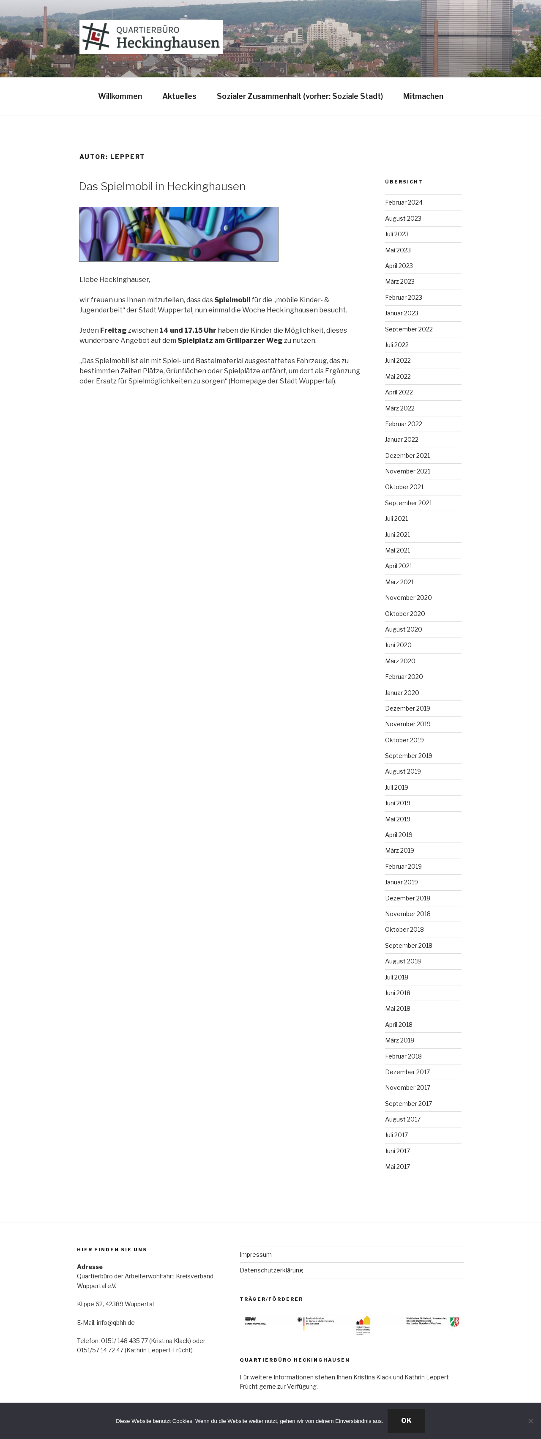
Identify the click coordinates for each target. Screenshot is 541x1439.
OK (406, 1421)
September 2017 (408, 1103)
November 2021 (407, 471)
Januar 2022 (401, 439)
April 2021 (398, 565)
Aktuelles (179, 96)
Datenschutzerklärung (271, 1270)
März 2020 (400, 661)
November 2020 (408, 597)
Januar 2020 (402, 692)
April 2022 (399, 392)
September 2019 (408, 755)
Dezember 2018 (407, 898)
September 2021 (408, 502)
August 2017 (403, 1119)
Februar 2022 (403, 423)
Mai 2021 (397, 550)
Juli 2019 (396, 787)
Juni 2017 (397, 1150)
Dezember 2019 (407, 708)
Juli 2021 (396, 518)
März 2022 (400, 408)
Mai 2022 (398, 376)
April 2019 (399, 834)
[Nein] (530, 1421)
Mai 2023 (398, 250)
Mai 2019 (397, 819)
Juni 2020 (398, 644)
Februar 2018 (403, 1056)
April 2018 (399, 1024)
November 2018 (408, 913)
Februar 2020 (404, 676)
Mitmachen (423, 96)
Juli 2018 (396, 977)
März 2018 (399, 1040)
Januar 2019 (401, 882)
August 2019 (403, 771)
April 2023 (399, 265)
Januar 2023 (401, 313)
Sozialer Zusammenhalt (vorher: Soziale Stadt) (300, 96)
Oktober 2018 (404, 929)
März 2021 (399, 581)
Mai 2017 (397, 1166)
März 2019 (399, 850)
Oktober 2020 (405, 613)
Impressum (256, 1254)
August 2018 (403, 961)
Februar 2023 (403, 297)
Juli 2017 (396, 1134)
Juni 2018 (397, 992)
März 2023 (400, 281)
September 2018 (408, 945)
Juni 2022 (398, 360)
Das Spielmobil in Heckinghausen (162, 186)
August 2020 (403, 629)
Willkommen (120, 96)
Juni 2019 (397, 803)
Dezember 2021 (407, 455)
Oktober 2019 (404, 740)
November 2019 (408, 724)
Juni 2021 (397, 534)
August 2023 (403, 218)
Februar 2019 (403, 866)
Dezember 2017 (407, 1071)
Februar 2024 (404, 202)
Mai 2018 (397, 1008)
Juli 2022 (397, 344)
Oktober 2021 (404, 486)
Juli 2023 (397, 234)
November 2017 (407, 1087)
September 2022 (409, 329)
